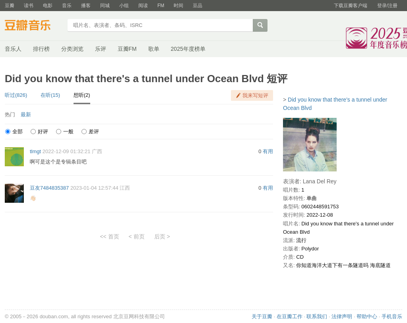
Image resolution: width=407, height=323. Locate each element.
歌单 (153, 49)
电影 (47, 5)
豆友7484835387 (49, 188)
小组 (124, 5)
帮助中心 (367, 316)
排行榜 (41, 49)
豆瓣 (9, 5)
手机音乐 (392, 316)
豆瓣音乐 (33, 26)
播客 (86, 5)
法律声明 (341, 316)
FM (160, 5)
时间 (178, 5)
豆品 (197, 5)
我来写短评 (255, 95)
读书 (28, 5)
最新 (26, 114)
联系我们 (316, 316)
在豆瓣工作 (289, 316)
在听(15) (50, 95)
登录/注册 (387, 5)
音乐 (67, 5)
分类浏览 (72, 49)
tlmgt (35, 151)
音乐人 (13, 49)
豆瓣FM (127, 49)
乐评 (100, 49)
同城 (105, 5)
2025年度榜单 (188, 49)
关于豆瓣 (262, 316)
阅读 (143, 5)
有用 (268, 151)
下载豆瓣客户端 (350, 5)
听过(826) (16, 95)
